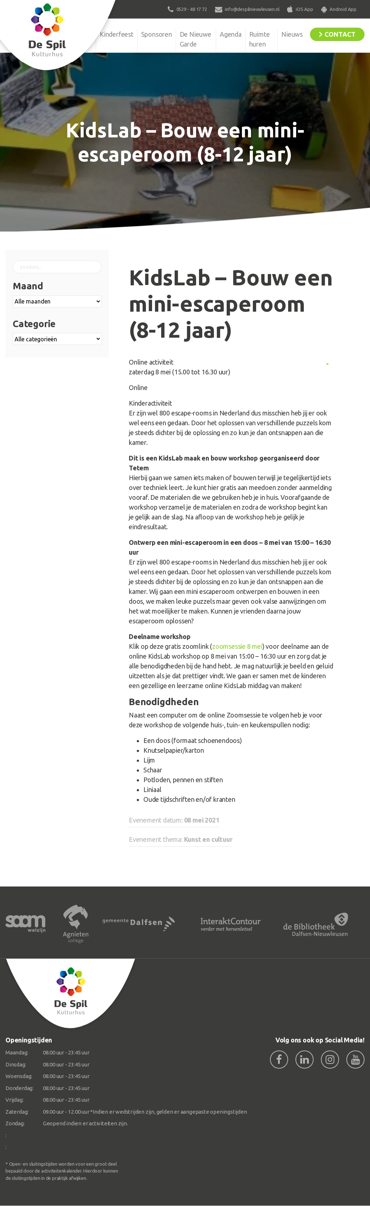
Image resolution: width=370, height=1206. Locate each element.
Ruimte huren (259, 39)
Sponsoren (156, 34)
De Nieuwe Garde (195, 39)
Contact (339, 34)
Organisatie (75, 34)
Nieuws (292, 34)
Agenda (231, 34)
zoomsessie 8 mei (237, 646)
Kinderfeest (117, 34)
